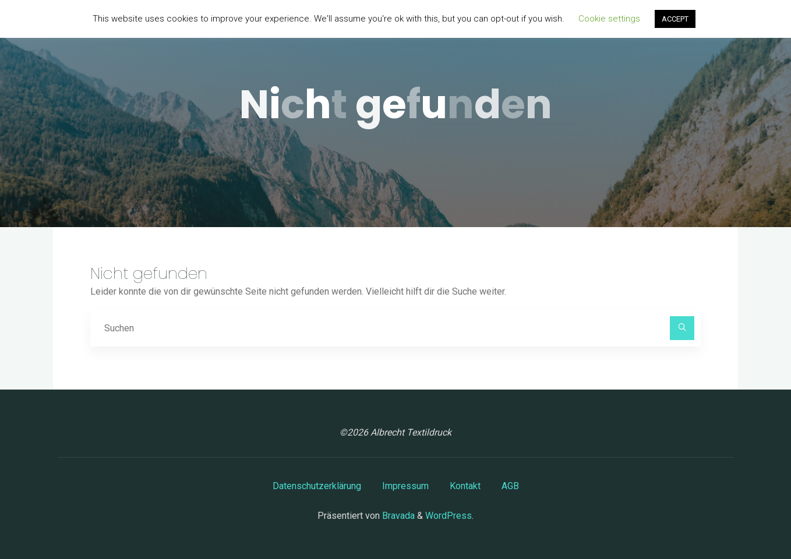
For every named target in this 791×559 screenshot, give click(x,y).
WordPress (448, 515)
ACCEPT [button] (675, 19)
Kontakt (465, 485)
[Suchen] (682, 328)
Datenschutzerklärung (317, 485)
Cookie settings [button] (609, 18)
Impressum (405, 485)
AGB (510, 485)
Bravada (397, 515)
